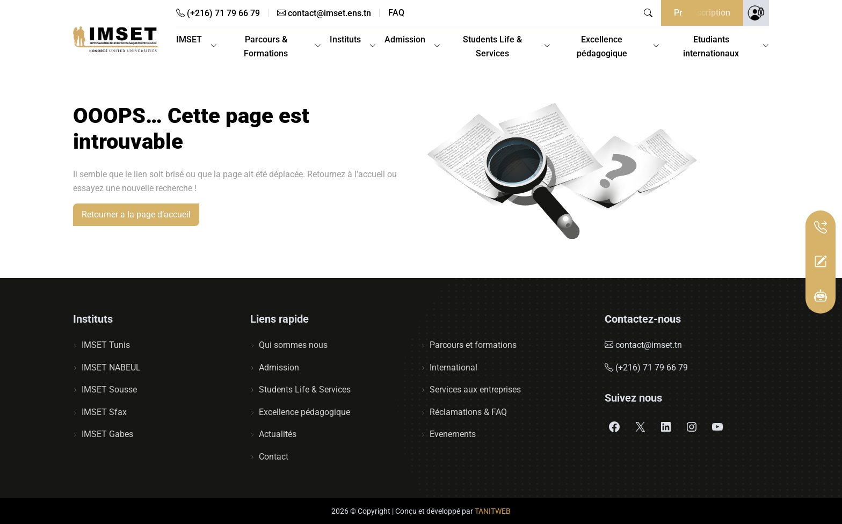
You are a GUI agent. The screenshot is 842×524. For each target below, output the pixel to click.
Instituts (345, 39)
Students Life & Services (492, 46)
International (453, 367)
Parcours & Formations (266, 46)
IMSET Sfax (104, 412)
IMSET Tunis (106, 345)
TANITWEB (493, 511)
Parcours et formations (473, 345)
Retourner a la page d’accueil (136, 214)
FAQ (396, 13)
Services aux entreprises (475, 389)
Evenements (453, 434)
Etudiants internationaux (711, 46)
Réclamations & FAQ (468, 412)
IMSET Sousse (109, 389)
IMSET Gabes (107, 434)
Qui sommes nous (293, 345)
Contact (273, 457)
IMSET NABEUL (111, 367)
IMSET (189, 39)
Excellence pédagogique (602, 46)
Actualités (277, 434)
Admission (404, 39)
